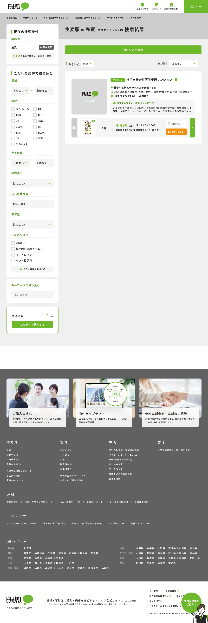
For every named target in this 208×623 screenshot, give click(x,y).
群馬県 (73, 553)
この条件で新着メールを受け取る (32, 56)
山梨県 (140, 553)
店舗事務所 (12, 454)
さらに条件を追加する (32, 269)
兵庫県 (150, 558)
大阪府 (140, 558)
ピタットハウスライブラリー (21, 523)
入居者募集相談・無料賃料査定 (174, 449)
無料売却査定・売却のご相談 (124, 449)
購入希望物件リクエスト (73, 475)
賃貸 (8, 449)
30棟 (85, 63)
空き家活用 (115, 478)
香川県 (140, 563)
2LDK (17, 127)
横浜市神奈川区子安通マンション (150, 79)
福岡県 (27, 568)
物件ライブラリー (140, 523)
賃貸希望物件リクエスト (19, 470)
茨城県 (94, 553)
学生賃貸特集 (13, 475)
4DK (38, 138)
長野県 (150, 553)
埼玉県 (62, 553)
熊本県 (70, 568)
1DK (16, 115)
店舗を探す (12, 502)
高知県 (172, 563)
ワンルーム (20, 109)
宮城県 (172, 548)
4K (15, 138)
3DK (16, 132)
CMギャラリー (116, 523)
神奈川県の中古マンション (57, 17)
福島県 (193, 548)
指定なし (177, 63)
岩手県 (150, 548)
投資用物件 (66, 464)
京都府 (161, 558)
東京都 (27, 553)
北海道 (27, 548)
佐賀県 (38, 568)
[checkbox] (74, 127)
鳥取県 (49, 563)
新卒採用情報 (142, 502)
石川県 (172, 553)
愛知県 (27, 558)
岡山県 (38, 563)
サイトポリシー (156, 601)
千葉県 (51, 553)
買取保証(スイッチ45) (120, 459)
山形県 (183, 548)
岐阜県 (49, 558)
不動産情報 (12, 17)
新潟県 (161, 553)
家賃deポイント (14, 480)
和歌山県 (195, 558)
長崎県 (49, 568)
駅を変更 (47, 47)
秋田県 (161, 548)
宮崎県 (81, 568)
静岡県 (38, 558)
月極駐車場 (12, 459)
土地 (62, 459)
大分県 (60, 568)
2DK (38, 121)
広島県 (27, 563)
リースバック (116, 469)
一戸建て (64, 454)
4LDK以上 (19, 144)
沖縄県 (105, 568)
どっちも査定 (116, 464)
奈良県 (183, 558)
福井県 (193, 553)
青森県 (140, 548)
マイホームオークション (121, 454)
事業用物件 (66, 469)
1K (37, 109)
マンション (66, 449)
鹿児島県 (93, 568)
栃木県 (83, 553)
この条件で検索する (32, 324)
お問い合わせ (175, 131)
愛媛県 (150, 563)
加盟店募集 (171, 590)
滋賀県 (172, 558)
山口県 (70, 563)
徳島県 (161, 563)
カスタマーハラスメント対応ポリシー (167, 606)
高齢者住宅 (12, 464)
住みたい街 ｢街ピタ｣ (54, 523)
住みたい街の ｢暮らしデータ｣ (87, 523)
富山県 (183, 553)
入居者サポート (95, 502)
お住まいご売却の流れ (120, 473)
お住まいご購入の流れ (71, 480)
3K (37, 127)
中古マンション (31, 17)
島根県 (60, 563)
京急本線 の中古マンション (88, 17)
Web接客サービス (70, 502)
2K (15, 121)
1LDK (39, 115)
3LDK (39, 132)
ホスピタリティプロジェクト (40, 502)
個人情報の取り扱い (159, 595)
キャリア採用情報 (118, 502)
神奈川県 (39, 553)
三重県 (60, 558)
